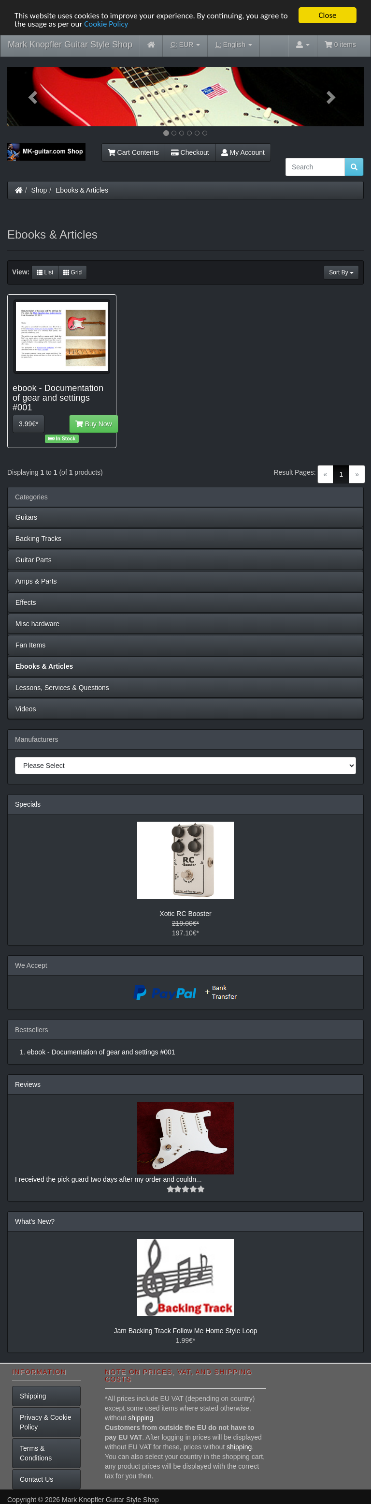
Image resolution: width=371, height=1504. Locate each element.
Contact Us (36, 1479)
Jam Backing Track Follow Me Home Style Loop (185, 1331)
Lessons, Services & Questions (62, 688)
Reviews (28, 1084)
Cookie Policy (106, 23)
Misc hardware (37, 624)
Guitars (26, 517)
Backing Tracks (38, 538)
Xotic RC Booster (185, 913)
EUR (185, 45)
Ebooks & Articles (82, 190)
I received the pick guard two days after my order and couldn (105, 1179)
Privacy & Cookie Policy (45, 1422)
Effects (25, 602)
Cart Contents (133, 152)
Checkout (190, 152)
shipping (140, 1417)
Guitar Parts (33, 560)
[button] (34, 96)
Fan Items (30, 645)
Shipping (33, 1396)
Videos (25, 709)
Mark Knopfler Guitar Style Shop (70, 44)
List (45, 272)
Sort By (341, 272)
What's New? (35, 1221)
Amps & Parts (36, 581)
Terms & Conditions (36, 1453)
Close (327, 15)
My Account (243, 152)
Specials (28, 804)
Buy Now (93, 424)
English (233, 45)
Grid (72, 272)
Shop (39, 190)
